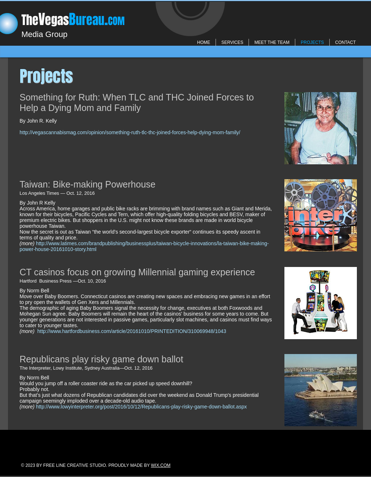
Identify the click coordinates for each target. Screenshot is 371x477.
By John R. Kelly (38, 121)
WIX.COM (161, 465)
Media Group (44, 34)
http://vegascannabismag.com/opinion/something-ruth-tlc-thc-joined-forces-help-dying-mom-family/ (130, 132)
